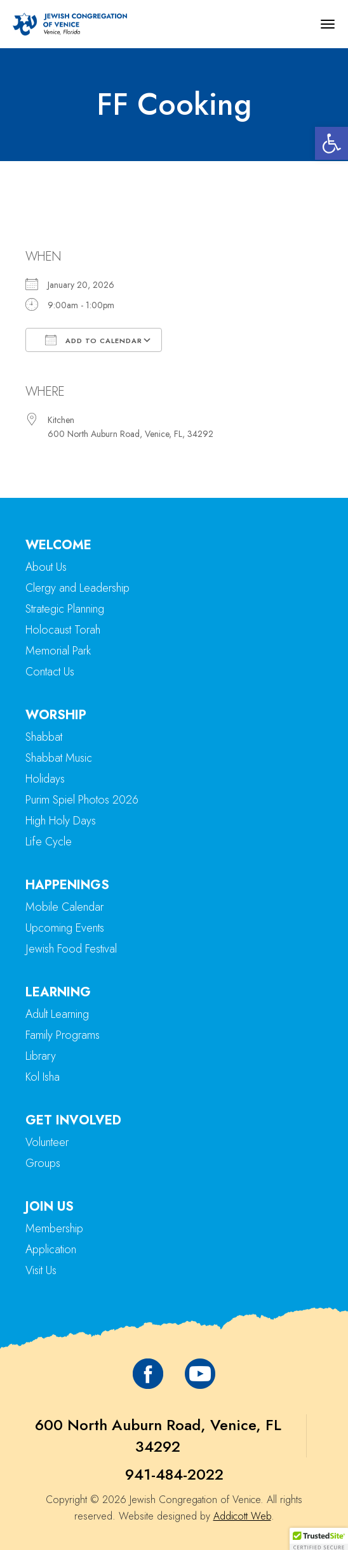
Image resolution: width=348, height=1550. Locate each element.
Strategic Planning (64, 609)
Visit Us (41, 1270)
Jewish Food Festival (71, 949)
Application (50, 1249)
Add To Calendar (93, 340)
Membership (54, 1228)
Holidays (45, 779)
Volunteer (47, 1142)
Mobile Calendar (64, 907)
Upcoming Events (64, 928)
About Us (46, 567)
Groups (42, 1163)
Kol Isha (42, 1077)
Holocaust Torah (62, 630)
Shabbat (43, 737)
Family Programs (62, 1035)
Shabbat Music (58, 758)
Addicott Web (242, 1516)
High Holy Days (60, 820)
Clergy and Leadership (77, 588)
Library (40, 1056)
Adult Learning (57, 1014)
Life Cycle (48, 841)
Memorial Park (58, 650)
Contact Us (49, 671)
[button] (331, 143)
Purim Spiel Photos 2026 (81, 799)
